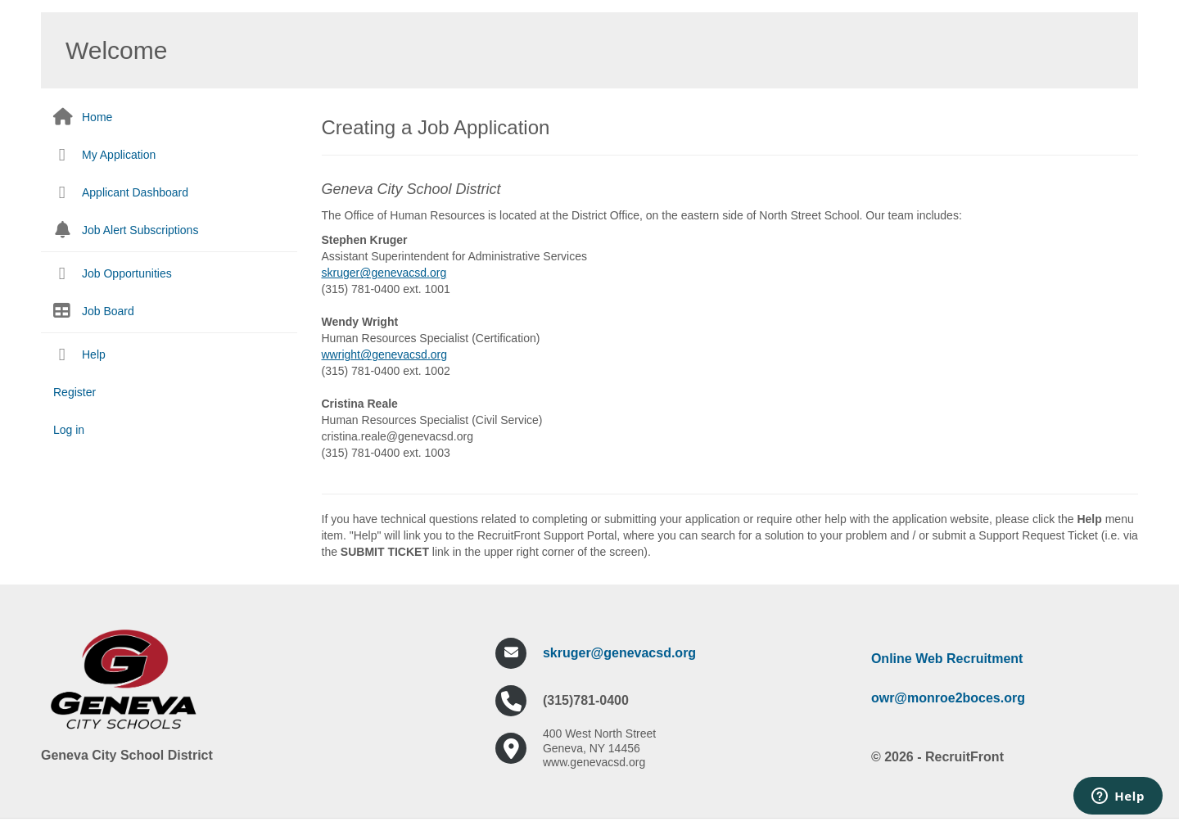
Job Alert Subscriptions (140, 230)
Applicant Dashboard (135, 192)
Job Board (108, 311)
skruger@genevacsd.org (619, 653)
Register (74, 392)
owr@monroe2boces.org (948, 698)
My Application (119, 154)
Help (94, 354)
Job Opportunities (127, 273)
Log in (68, 429)
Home (97, 117)
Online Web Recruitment (947, 659)
